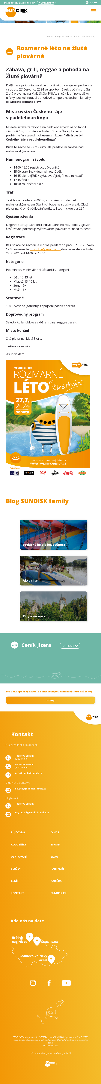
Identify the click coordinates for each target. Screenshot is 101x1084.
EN (95, 2)
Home (50, 36)
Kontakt (17, 893)
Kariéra (56, 881)
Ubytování (19, 856)
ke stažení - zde (50, 1045)
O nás (55, 832)
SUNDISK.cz (59, 893)
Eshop (55, 844)
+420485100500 (46, 2)
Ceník (15, 881)
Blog (57, 36)
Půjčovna (18, 832)
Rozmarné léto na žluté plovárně (78, 36)
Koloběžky (19, 844)
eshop (50, 700)
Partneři (57, 868)
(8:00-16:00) (24, 757)
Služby (16, 868)
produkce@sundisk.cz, (45, 249)
